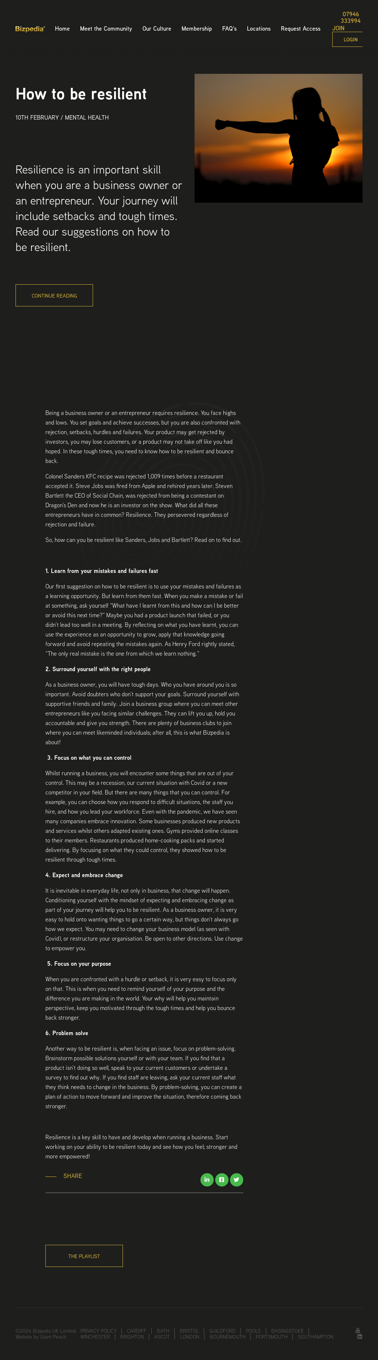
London (189, 1336)
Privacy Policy (98, 1331)
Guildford (222, 1331)
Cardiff (137, 1331)
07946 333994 (351, 18)
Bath (163, 1331)
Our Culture (156, 28)
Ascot (162, 1336)
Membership (197, 28)
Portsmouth (272, 1336)
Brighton (132, 1336)
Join (338, 28)
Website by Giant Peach (41, 1336)
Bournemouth (227, 1336)
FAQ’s (229, 28)
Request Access (300, 28)
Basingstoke (287, 1331)
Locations (259, 28)
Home (62, 28)
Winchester (95, 1336)
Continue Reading (54, 295)
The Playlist (84, 1256)
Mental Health (87, 117)
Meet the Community (106, 28)
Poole (253, 1331)
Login (351, 39)
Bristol (189, 1331)
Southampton (315, 1336)
